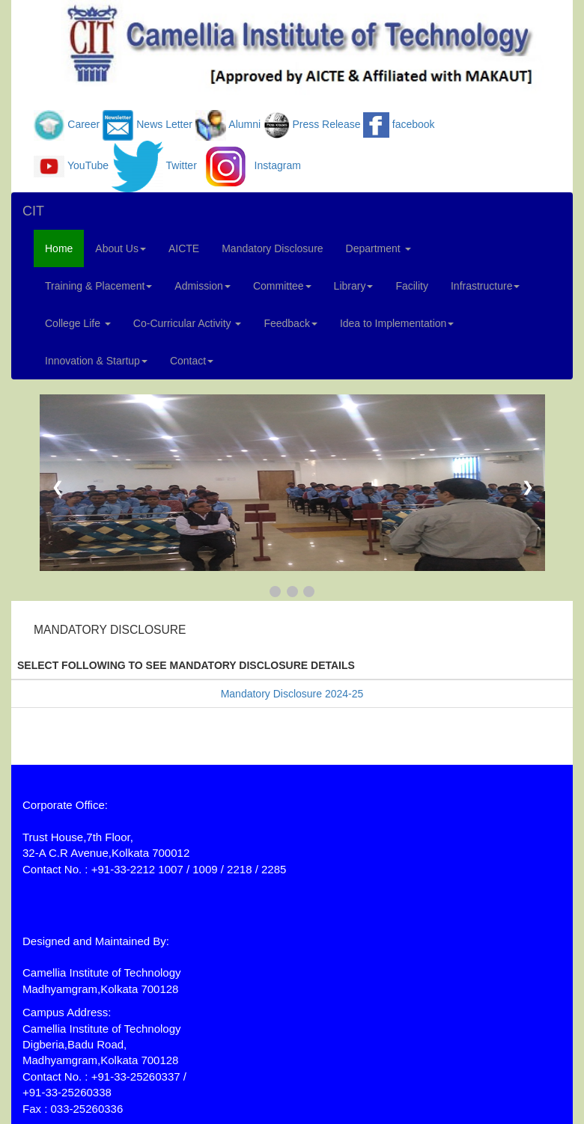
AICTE (183, 248)
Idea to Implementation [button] (397, 323)
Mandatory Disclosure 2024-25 (292, 694)
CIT (33, 211)
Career (83, 124)
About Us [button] (120, 248)
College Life (78, 323)
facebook (413, 124)
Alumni (244, 124)
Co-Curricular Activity (187, 323)
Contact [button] (191, 361)
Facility (411, 286)
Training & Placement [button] (98, 286)
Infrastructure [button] (485, 286)
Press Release (326, 124)
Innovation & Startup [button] (96, 361)
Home (59, 248)
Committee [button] (282, 286)
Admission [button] (202, 286)
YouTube (88, 165)
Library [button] (354, 286)
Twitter (181, 165)
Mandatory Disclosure (272, 248)
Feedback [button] (290, 323)
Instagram (278, 165)
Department (378, 248)
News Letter (164, 124)
